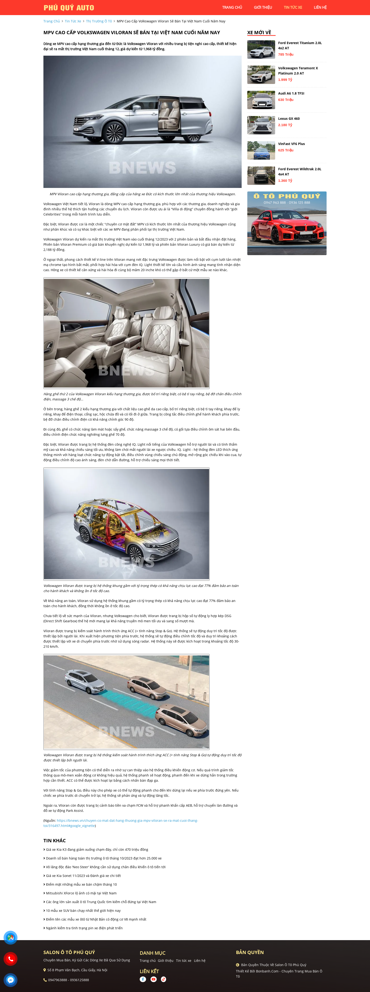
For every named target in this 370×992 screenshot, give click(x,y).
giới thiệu (263, 7)
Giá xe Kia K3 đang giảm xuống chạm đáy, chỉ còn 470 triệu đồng (95, 849)
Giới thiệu (165, 960)
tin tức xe (293, 7)
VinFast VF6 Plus (291, 143)
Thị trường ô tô (99, 21)
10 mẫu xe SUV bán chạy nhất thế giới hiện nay (82, 910)
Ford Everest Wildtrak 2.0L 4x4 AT (299, 171)
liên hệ (320, 7)
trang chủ (232, 7)
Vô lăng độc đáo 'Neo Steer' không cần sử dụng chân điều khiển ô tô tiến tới (104, 867)
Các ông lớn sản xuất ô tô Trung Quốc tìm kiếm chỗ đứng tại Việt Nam (99, 902)
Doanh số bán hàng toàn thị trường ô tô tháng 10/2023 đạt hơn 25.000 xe (102, 858)
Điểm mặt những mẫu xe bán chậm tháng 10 (80, 884)
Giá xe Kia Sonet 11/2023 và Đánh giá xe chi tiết (82, 875)
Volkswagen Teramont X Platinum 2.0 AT (298, 70)
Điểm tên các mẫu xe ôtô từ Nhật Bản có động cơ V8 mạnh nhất (94, 919)
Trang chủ (148, 960)
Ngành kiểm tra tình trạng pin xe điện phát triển (83, 928)
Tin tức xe (183, 960)
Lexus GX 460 (289, 118)
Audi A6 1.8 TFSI (291, 93)
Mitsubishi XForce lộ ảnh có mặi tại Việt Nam (80, 893)
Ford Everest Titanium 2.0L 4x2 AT (300, 45)
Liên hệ (200, 960)
